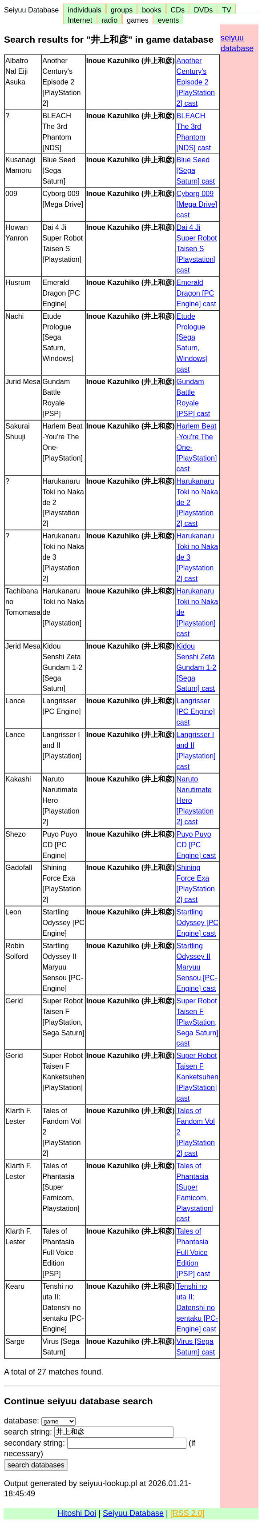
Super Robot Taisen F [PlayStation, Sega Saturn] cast (198, 1022)
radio (109, 20)
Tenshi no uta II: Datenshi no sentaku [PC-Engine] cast (197, 1307)
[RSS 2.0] (187, 1513)
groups (122, 10)
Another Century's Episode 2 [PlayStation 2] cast (196, 81)
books (151, 10)
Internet (80, 20)
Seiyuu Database (33, 10)
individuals (84, 10)
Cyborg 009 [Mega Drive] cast (197, 204)
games (138, 20)
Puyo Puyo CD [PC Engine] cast (196, 844)
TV (226, 10)
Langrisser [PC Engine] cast (196, 711)
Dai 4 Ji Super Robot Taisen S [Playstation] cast (197, 248)
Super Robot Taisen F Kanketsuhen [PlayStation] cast (198, 1076)
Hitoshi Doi (76, 1513)
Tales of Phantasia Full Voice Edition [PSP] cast (193, 1252)
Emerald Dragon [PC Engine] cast (196, 293)
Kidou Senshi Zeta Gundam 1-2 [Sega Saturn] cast (197, 667)
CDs (178, 10)
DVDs (203, 10)
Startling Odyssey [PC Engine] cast (197, 922)
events (168, 20)
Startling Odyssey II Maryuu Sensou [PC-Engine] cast (197, 967)
